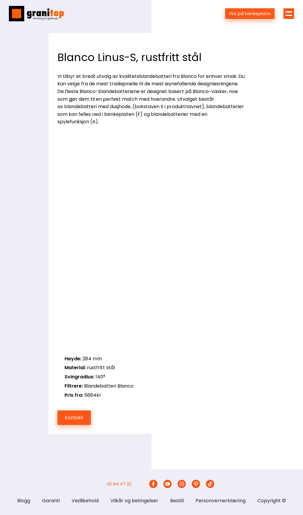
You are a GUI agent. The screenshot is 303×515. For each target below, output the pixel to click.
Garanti (51, 500)
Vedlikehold (85, 500)
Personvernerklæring (221, 500)
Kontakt (74, 417)
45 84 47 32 (119, 484)
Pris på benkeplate (249, 13)
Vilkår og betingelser (134, 500)
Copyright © (271, 500)
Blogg (23, 500)
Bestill (177, 500)
